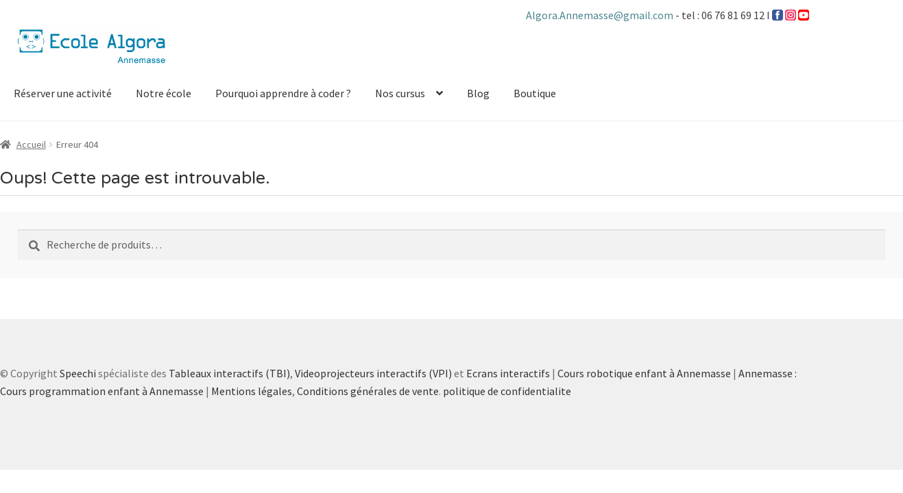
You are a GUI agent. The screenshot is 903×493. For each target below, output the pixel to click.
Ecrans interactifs (508, 373)
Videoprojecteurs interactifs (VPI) (373, 373)
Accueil (31, 144)
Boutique (535, 93)
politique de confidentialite (507, 391)
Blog (478, 93)
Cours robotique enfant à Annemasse (644, 373)
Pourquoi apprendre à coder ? (283, 93)
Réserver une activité (63, 93)
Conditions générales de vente (368, 391)
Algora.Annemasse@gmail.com (600, 15)
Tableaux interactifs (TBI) (229, 373)
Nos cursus (400, 93)
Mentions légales (251, 391)
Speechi (78, 373)
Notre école (163, 93)
